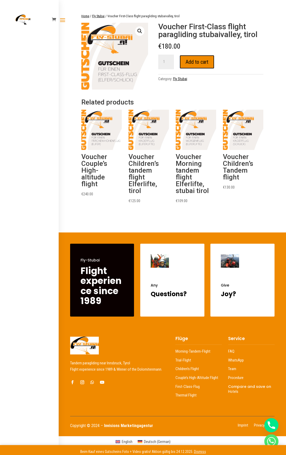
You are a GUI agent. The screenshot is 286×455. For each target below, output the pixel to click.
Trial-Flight (183, 360)
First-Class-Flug (187, 386)
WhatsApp (236, 360)
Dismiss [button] (200, 452)
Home (85, 16)
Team (232, 368)
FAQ (231, 351)
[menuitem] (124, 441)
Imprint (243, 426)
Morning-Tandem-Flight (192, 351)
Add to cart (197, 62)
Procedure (236, 377)
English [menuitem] (127, 442)
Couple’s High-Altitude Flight (196, 377)
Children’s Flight (187, 368)
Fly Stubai (98, 16)
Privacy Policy (264, 426)
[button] (139, 31)
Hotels (233, 391)
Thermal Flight (186, 395)
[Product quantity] (166, 62)
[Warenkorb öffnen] (55, 20)
